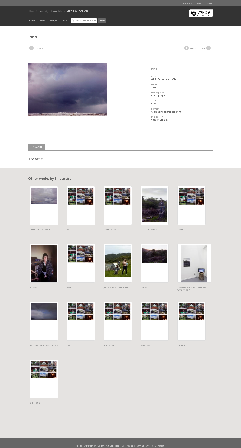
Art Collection (58, 11)
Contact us (200, 3)
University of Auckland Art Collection (101, 445)
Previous (191, 48)
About (210, 3)
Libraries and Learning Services (137, 445)
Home (32, 21)
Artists (42, 21)
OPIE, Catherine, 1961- (163, 79)
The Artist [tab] (37, 146)
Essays (64, 21)
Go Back (36, 48)
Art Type (53, 21)
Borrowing (188, 3)
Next (206, 48)
